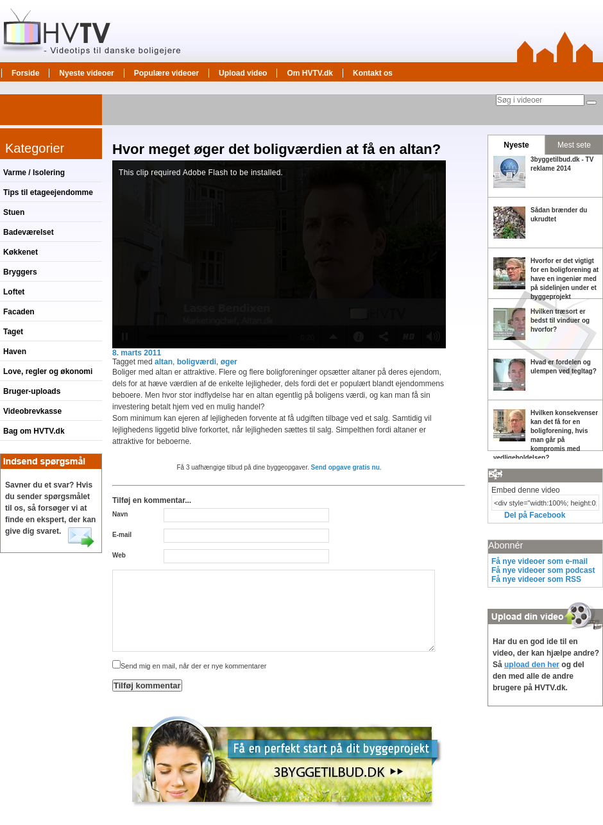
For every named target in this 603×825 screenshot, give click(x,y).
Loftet (13, 291)
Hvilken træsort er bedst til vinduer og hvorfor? (560, 320)
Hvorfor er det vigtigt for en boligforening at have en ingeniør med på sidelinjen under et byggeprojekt (565, 278)
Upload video (243, 73)
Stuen (13, 212)
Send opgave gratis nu (345, 467)
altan (164, 361)
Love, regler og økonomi (47, 371)
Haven (14, 351)
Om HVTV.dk (310, 73)
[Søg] (591, 103)
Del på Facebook (534, 515)
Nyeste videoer (86, 73)
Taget (13, 331)
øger (229, 361)
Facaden (19, 311)
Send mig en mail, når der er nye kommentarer (189, 666)
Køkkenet (20, 252)
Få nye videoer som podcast (543, 570)
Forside (25, 73)
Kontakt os (373, 73)
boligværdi (196, 361)
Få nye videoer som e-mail (539, 561)
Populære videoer (166, 73)
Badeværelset (28, 232)
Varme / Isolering (34, 172)
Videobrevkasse (32, 411)
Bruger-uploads (31, 391)
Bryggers (20, 272)
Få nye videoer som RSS (536, 579)
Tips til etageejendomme (48, 192)
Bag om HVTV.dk (34, 431)
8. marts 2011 (136, 352)
